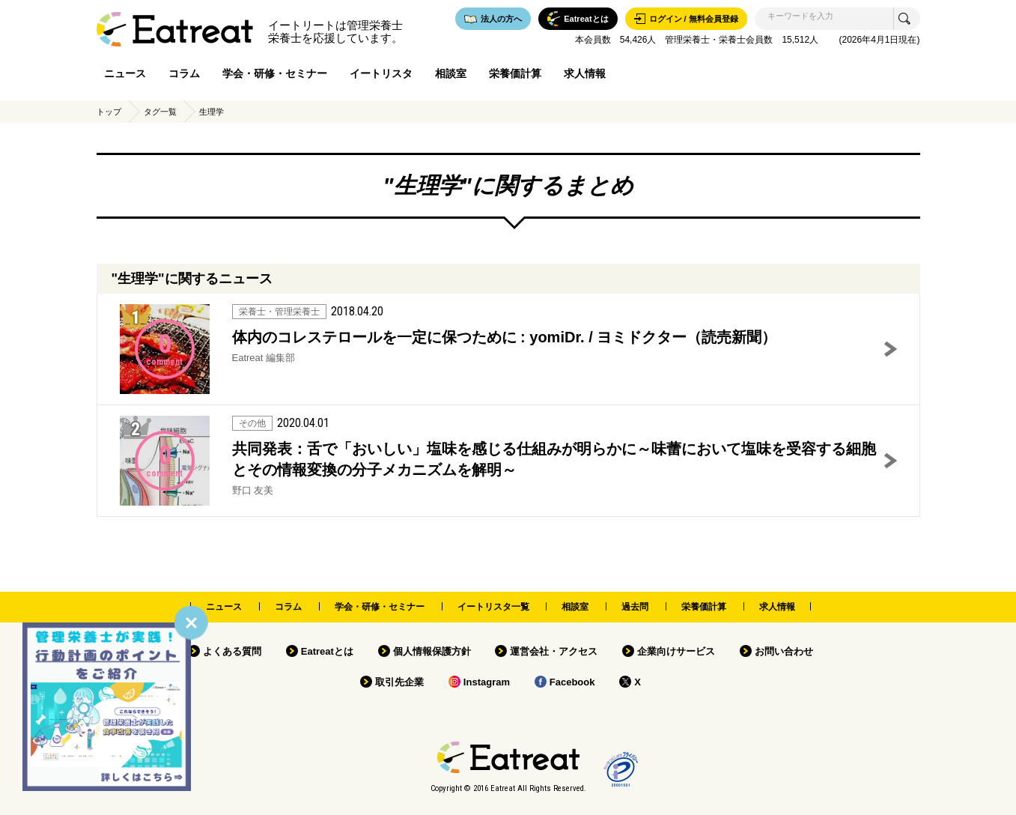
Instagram (486, 682)
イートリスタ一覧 (493, 607)
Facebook (572, 682)
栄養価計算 (515, 73)
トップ (109, 111)
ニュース (125, 73)
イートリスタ (381, 73)
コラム (184, 73)
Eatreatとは (327, 651)
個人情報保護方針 (432, 651)
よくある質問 (232, 651)
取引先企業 (399, 682)
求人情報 (585, 73)
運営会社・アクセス (553, 651)
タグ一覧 (160, 111)
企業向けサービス (676, 651)
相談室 (450, 73)
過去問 (634, 607)
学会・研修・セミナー (274, 73)
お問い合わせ (784, 651)
